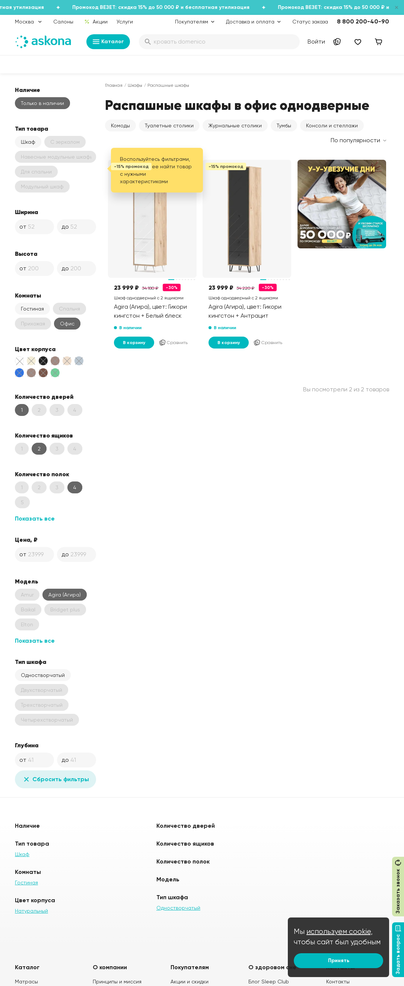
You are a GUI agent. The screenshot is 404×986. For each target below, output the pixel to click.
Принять (338, 960)
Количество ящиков (44, 435)
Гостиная (32, 309)
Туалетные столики (169, 125)
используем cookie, (339, 931)
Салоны (63, 22)
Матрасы (26, 982)
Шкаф (28, 142)
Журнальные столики (235, 125)
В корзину (134, 342)
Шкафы (135, 85)
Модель (26, 581)
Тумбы (284, 125)
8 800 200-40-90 (363, 21)
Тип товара (31, 128)
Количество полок (42, 474)
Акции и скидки (190, 982)
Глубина (26, 745)
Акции (96, 22)
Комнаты (28, 295)
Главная (114, 85)
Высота (26, 253)
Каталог (108, 41)
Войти (316, 41)
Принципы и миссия (117, 982)
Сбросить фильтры (55, 779)
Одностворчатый (43, 675)
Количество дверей (44, 396)
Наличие (27, 89)
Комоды (120, 125)
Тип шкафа (30, 661)
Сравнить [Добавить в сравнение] (173, 342)
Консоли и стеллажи (332, 125)
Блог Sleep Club (268, 982)
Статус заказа (310, 22)
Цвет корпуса (35, 349)
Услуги (125, 22)
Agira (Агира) (64, 595)
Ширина (26, 212)
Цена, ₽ (26, 539)
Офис (67, 324)
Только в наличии (42, 103)
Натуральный (31, 911)
